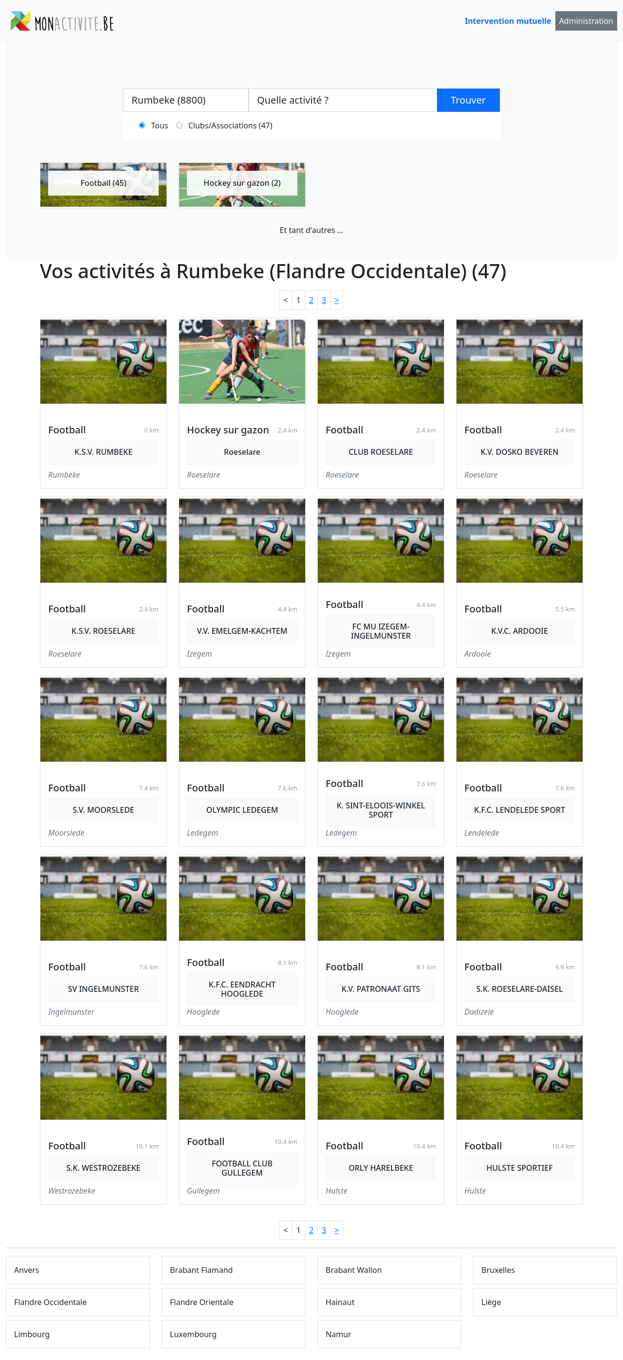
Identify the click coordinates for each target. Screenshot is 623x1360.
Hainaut (340, 1302)
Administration (586, 21)
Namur (338, 1334)
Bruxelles (498, 1270)
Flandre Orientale (202, 1302)
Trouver (468, 100)
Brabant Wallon (354, 1270)
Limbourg (32, 1334)
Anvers (26, 1270)
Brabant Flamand (201, 1270)
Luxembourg (193, 1334)
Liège (491, 1302)
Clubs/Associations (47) (230, 125)
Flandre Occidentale (50, 1302)
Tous (159, 125)
